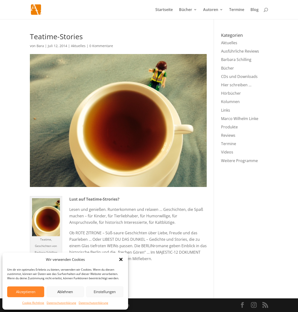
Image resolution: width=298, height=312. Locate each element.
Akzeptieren (25, 291)
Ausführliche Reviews (240, 51)
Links (225, 110)
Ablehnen (65, 291)
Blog (254, 10)
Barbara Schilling (236, 59)
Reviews (228, 135)
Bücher (185, 10)
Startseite (164, 10)
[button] (121, 259)
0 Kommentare (101, 46)
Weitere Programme (239, 160)
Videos (227, 152)
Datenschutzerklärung (61, 303)
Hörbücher (231, 93)
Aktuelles (78, 46)
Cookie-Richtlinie (33, 303)
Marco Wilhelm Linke (239, 118)
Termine (236, 10)
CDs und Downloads (239, 76)
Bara (40, 46)
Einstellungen (105, 291)
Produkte (229, 127)
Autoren (210, 10)
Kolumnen (230, 101)
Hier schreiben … (236, 85)
